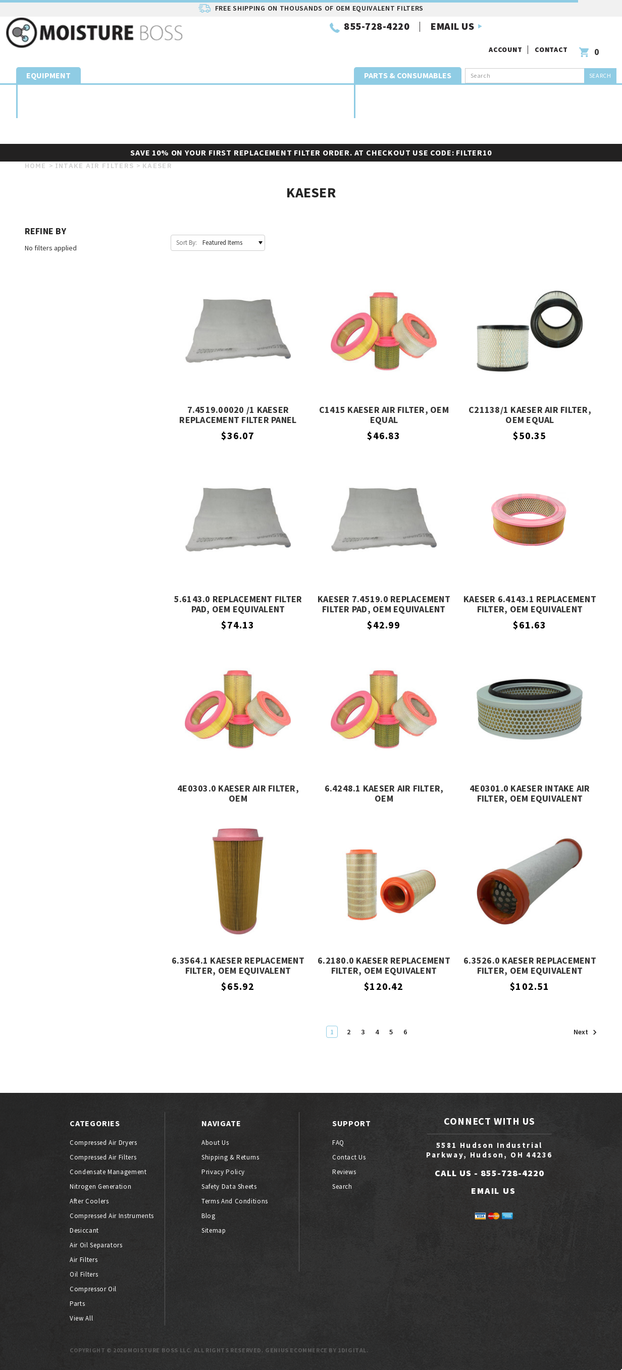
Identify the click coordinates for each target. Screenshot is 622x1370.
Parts (333, 121)
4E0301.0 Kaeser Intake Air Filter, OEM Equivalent (530, 793)
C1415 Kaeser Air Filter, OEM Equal (384, 415)
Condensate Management (144, 92)
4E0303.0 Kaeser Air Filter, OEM (238, 793)
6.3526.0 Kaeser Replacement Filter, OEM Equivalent (529, 966)
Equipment (48, 66)
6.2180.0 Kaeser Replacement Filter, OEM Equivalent (384, 966)
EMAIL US (330, 39)
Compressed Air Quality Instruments (314, 92)
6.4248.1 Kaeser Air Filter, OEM (384, 793)
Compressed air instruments (112, 1215)
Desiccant (375, 92)
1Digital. (353, 1350)
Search (342, 1186)
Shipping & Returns (230, 1157)
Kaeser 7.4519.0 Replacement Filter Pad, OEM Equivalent (384, 604)
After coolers (89, 1201)
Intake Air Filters (584, 92)
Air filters (83, 1259)
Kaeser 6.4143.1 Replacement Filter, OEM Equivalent (529, 604)
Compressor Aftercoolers (246, 92)
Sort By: (186, 242)
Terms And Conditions (234, 1201)
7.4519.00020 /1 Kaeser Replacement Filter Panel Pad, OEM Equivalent (237, 415)
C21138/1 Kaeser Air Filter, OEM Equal (530, 415)
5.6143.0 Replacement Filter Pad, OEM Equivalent (238, 604)
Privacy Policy (223, 1172)
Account (507, 34)
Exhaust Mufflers (479, 92)
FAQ (338, 1142)
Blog (208, 1215)
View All (81, 1318)
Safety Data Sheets (229, 1186)
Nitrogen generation (194, 92)
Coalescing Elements (421, 92)
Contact (552, 34)
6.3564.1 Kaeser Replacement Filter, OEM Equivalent (238, 966)
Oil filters (297, 121)
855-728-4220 (255, 39)
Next (585, 1032)
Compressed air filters (93, 92)
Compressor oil (93, 1289)
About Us (215, 1142)
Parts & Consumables (407, 66)
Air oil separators (538, 92)
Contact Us (349, 1157)
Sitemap (213, 1230)
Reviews (344, 1172)
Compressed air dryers (43, 92)
